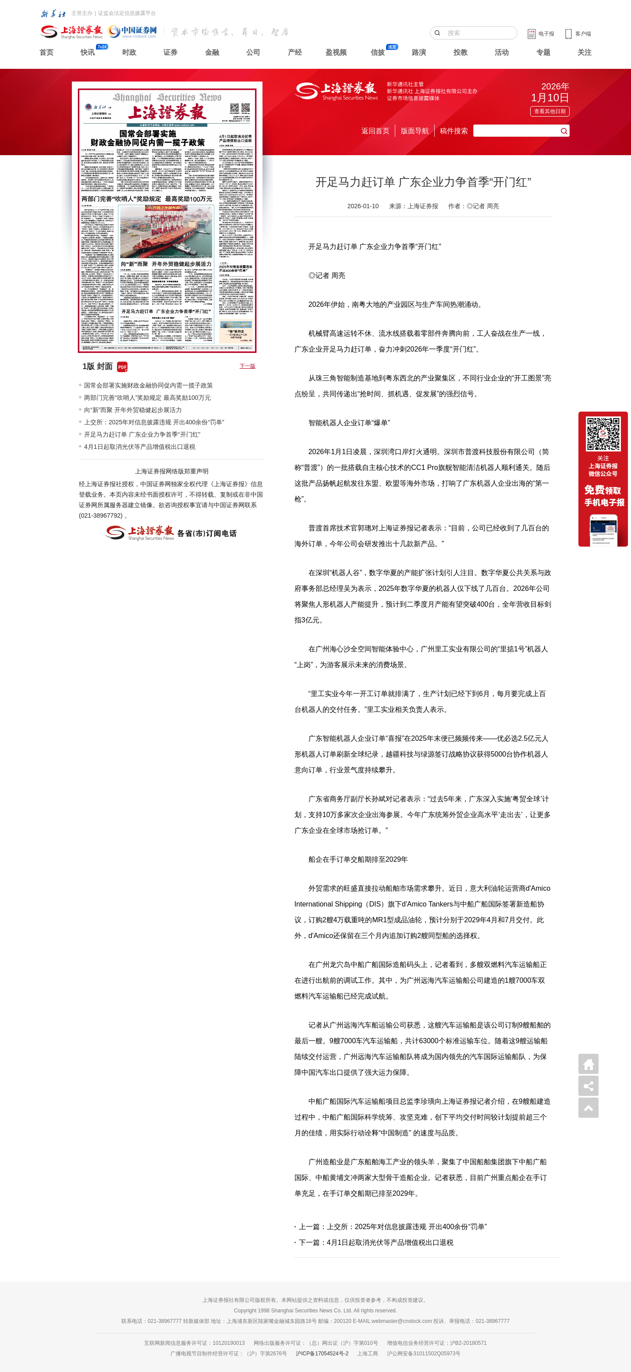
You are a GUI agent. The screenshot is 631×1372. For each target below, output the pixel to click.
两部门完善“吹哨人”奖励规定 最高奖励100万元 (147, 397)
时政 (129, 52)
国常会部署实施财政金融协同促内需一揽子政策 (148, 385)
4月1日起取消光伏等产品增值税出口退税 (139, 446)
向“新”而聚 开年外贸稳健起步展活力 (133, 409)
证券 (170, 52)
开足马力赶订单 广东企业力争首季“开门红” (142, 434)
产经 (295, 52)
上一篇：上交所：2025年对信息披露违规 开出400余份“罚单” (393, 1226)
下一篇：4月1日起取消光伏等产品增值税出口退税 (376, 1242)
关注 (585, 52)
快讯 (88, 52)
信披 (378, 52)
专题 (543, 52)
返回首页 (376, 131)
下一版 (247, 366)
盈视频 (336, 52)
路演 (419, 52)
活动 (502, 52)
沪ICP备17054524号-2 (322, 1354)
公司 (253, 52)
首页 (46, 52)
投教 (461, 52)
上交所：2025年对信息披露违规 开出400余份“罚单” (154, 422)
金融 (212, 52)
